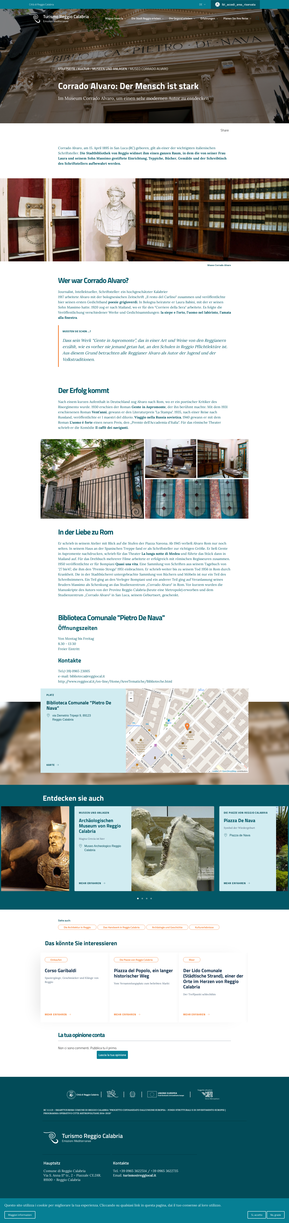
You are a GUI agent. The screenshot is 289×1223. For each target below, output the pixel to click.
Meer (192, 960)
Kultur (83, 68)
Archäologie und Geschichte (167, 927)
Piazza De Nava (240, 821)
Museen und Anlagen (109, 68)
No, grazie (275, 1215)
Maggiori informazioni (20, 1215)
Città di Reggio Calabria (41, 4)
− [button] (131, 699)
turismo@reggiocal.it (139, 1178)
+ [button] (131, 693)
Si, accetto (256, 1215)
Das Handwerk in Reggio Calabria (121, 927)
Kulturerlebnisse (204, 927)
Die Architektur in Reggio (77, 927)
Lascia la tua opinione (112, 1057)
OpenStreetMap (229, 771)
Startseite (66, 68)
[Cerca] (255, 18)
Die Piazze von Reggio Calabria (136, 960)
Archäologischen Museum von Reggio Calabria (101, 826)
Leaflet (215, 771)
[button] (138, 898)
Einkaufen (56, 960)
